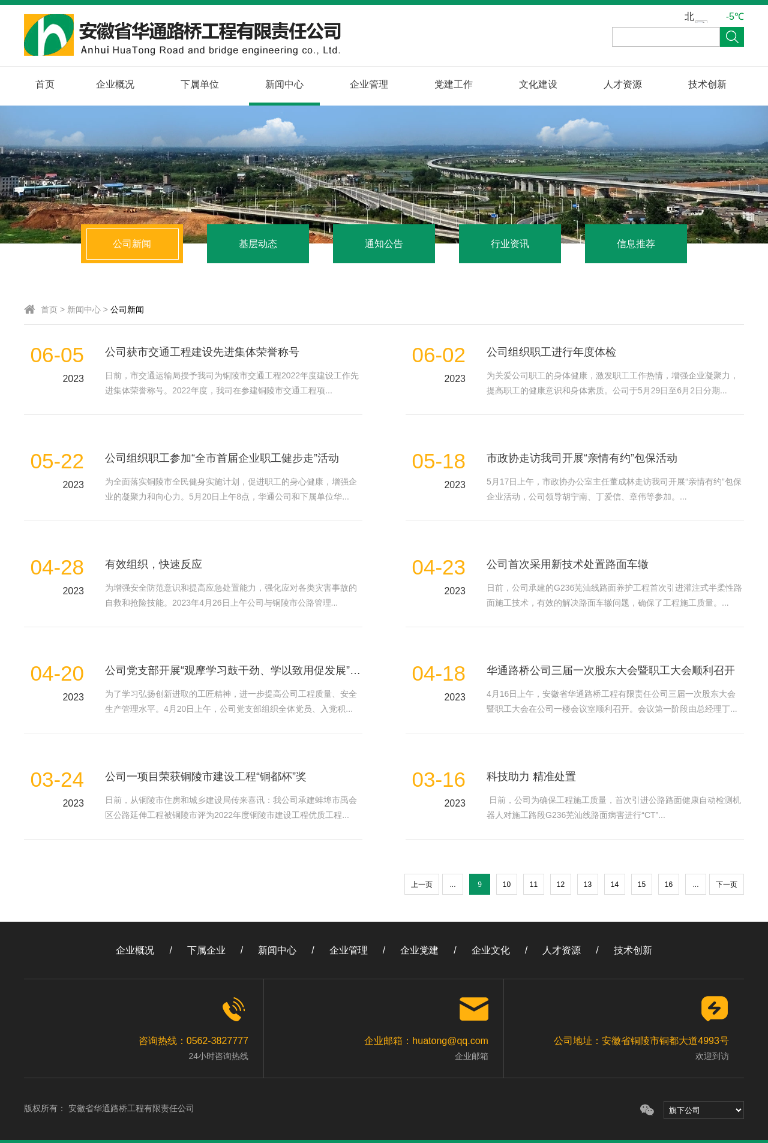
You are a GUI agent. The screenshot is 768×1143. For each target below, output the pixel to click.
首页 (45, 84)
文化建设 (538, 84)
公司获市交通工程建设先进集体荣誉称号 (202, 352)
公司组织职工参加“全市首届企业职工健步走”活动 (222, 458)
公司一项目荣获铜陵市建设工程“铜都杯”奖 (206, 777)
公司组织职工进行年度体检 (551, 352)
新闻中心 (284, 84)
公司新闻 (132, 244)
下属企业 (206, 950)
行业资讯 (510, 244)
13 (588, 884)
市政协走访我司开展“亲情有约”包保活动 (582, 458)
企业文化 (491, 950)
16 (669, 884)
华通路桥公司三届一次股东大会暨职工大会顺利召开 (611, 670)
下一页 (726, 884)
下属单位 (200, 84)
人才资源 (623, 84)
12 (561, 884)
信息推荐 (636, 244)
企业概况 (115, 84)
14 (615, 884)
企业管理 (369, 84)
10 (507, 884)
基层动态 (258, 244)
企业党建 (419, 950)
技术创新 (707, 84)
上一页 (422, 884)
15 (642, 884)
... (452, 884)
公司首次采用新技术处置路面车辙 (568, 564)
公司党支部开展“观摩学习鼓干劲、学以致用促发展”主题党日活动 (260, 670)
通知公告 (384, 244)
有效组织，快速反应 (153, 564)
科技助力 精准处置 (531, 777)
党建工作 (453, 84)
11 (534, 884)
